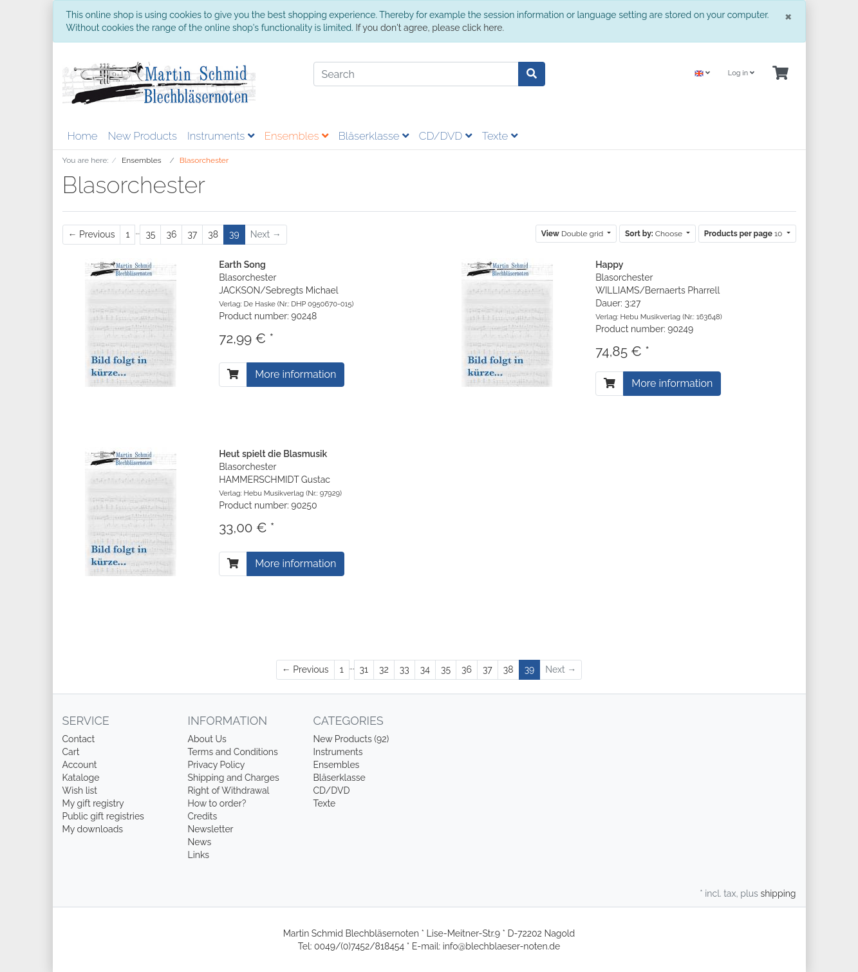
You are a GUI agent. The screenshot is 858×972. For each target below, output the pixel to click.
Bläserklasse (374, 135)
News (200, 842)
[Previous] (91, 235)
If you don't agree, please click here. (429, 28)
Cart (71, 752)
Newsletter (211, 829)
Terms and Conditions (233, 752)
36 (171, 234)
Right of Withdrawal (229, 790)
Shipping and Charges (233, 777)
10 (744, 233)
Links (199, 855)
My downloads (93, 829)
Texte (500, 135)
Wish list (80, 790)
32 (384, 669)
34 (425, 669)
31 (364, 669)
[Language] (702, 73)
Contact (78, 739)
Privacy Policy (216, 765)
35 (150, 234)
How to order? (217, 803)
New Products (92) (351, 739)
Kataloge (81, 777)
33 (404, 669)
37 (192, 234)
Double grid (573, 233)
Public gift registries (103, 816)
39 (234, 234)
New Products (142, 135)
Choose (654, 233)
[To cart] (233, 374)
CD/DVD (445, 135)
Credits (203, 816)
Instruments (220, 135)
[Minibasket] (780, 74)
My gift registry (93, 803)
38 (213, 234)
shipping (778, 893)
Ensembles (296, 135)
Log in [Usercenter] (741, 73)
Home (83, 135)
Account (79, 765)
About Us (207, 739)
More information (295, 374)
